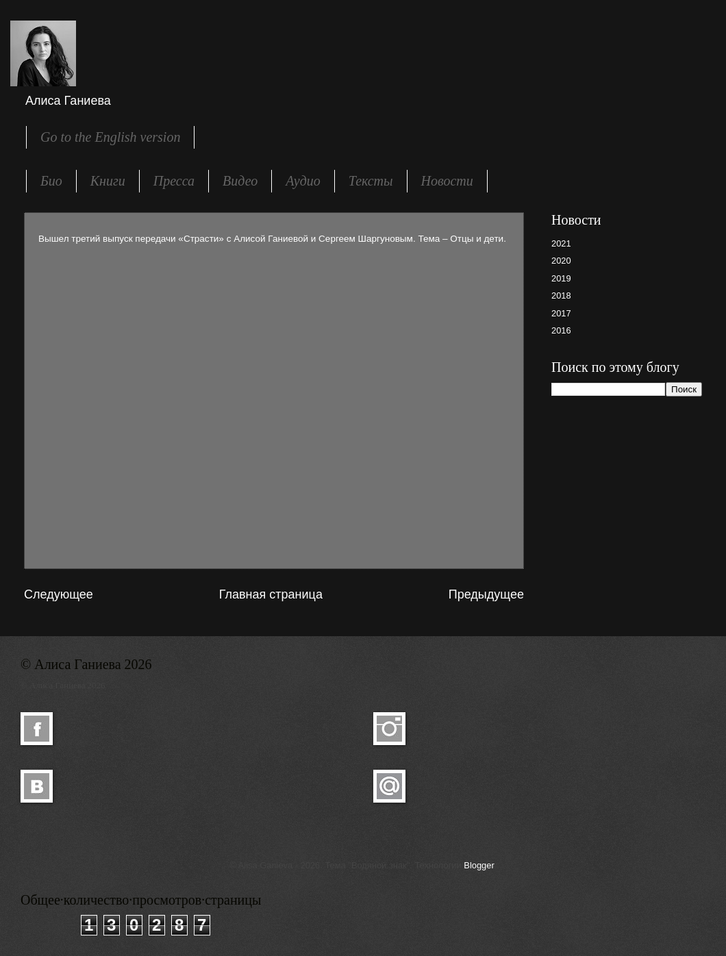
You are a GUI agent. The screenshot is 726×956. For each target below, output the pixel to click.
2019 (561, 278)
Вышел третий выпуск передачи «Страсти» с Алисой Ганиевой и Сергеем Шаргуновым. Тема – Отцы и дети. (272, 239)
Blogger (479, 865)
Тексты (371, 180)
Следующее (58, 594)
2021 (561, 243)
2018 (561, 295)
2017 (561, 313)
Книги (107, 180)
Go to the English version (110, 136)
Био (51, 180)
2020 (561, 260)
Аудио (303, 180)
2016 (561, 330)
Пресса (174, 180)
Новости (447, 180)
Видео (240, 180)
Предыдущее (486, 594)
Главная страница (271, 594)
